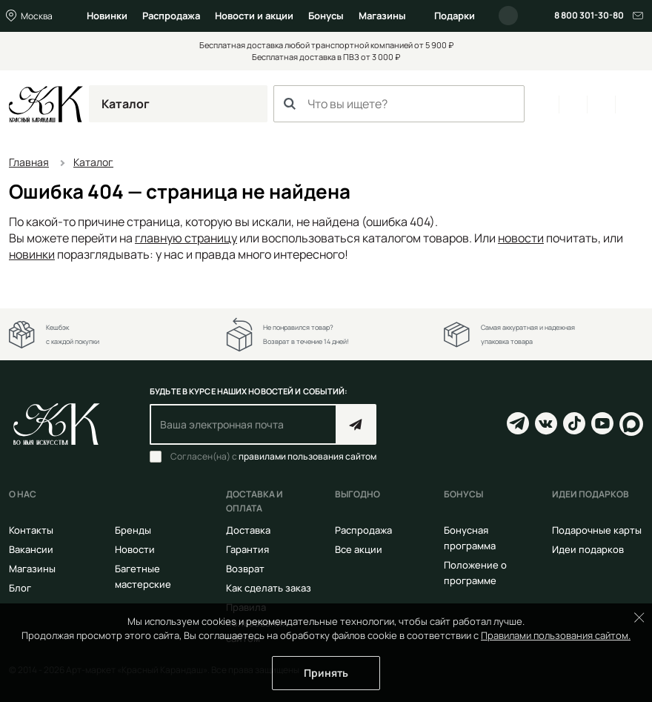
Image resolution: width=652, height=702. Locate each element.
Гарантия (247, 549)
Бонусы (326, 15)
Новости (135, 549)
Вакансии (31, 549)
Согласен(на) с (273, 457)
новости (521, 238)
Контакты (31, 530)
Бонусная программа (470, 537)
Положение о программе (475, 572)
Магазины (382, 15)
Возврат (245, 568)
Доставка (248, 530)
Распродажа (171, 15)
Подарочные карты (597, 530)
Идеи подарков (588, 549)
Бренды (133, 530)
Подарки (454, 15)
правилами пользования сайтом (307, 456)
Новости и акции (254, 15)
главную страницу (186, 238)
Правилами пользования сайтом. (556, 635)
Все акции (358, 549)
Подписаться (356, 424)
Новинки (107, 15)
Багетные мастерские (143, 576)
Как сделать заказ (268, 588)
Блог (20, 588)
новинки (32, 254)
